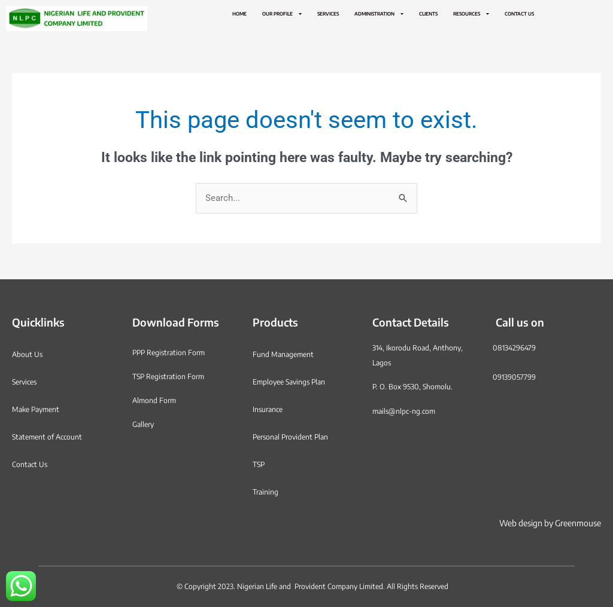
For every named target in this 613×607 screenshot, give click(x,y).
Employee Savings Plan (289, 381)
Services (328, 14)
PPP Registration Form (168, 352)
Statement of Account (47, 436)
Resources (471, 13)
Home (239, 14)
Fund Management (283, 354)
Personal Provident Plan (290, 436)
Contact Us (519, 14)
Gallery (143, 424)
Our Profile (282, 13)
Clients (428, 14)
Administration (378, 13)
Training (265, 491)
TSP (259, 464)
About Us (27, 354)
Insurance (268, 409)
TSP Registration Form (168, 376)
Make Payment (35, 409)
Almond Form (154, 400)
